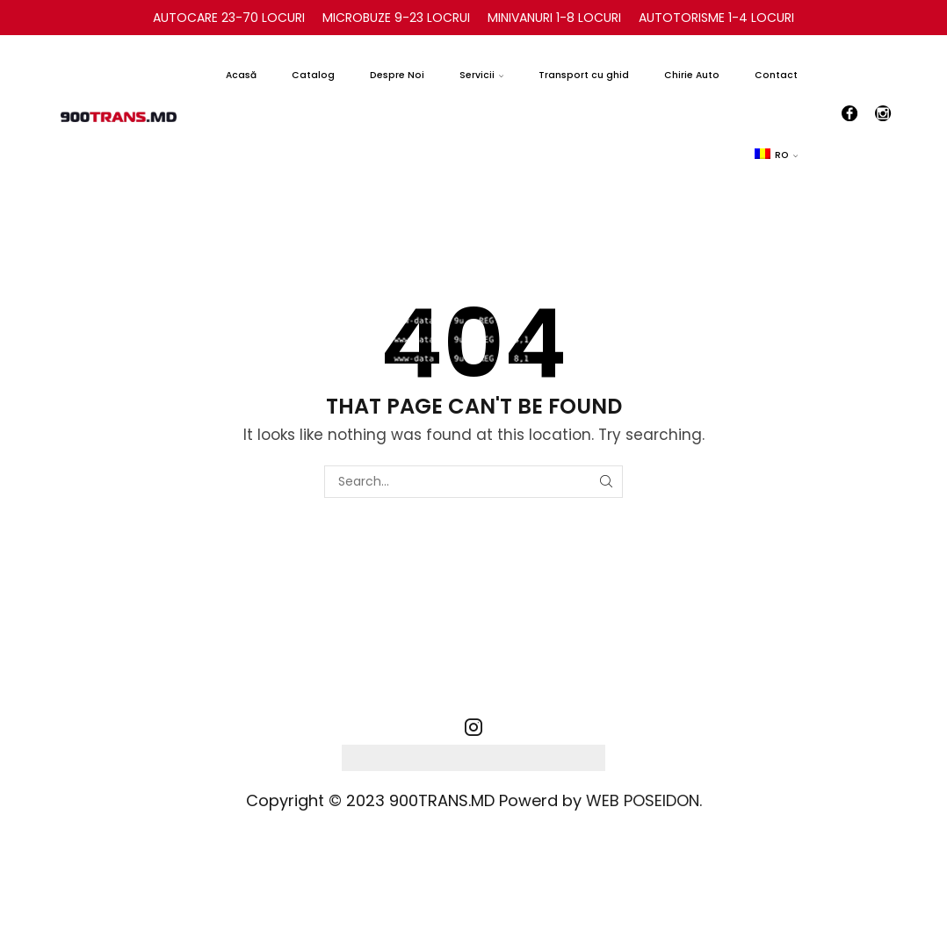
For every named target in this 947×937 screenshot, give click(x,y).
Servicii (481, 75)
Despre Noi (397, 75)
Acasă (241, 75)
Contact (776, 75)
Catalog (313, 75)
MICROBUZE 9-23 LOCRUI (396, 17)
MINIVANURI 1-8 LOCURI (554, 17)
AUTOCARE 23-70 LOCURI (229, 17)
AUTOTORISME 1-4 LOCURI (716, 17)
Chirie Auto (691, 75)
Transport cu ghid (584, 75)
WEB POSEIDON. (644, 800)
